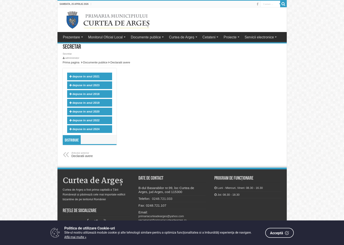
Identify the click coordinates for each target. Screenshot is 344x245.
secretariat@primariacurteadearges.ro (162, 220)
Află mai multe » (75, 237)
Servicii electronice (259, 37)
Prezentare (71, 37)
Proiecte (230, 37)
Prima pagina (71, 62)
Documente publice (146, 37)
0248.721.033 (161, 198)
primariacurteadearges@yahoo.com (161, 216)
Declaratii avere (120, 62)
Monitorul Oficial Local (105, 37)
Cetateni (209, 37)
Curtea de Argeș (181, 37)
